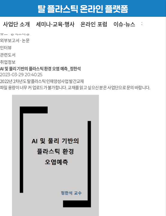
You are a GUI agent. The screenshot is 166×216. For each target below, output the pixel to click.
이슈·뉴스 (124, 24)
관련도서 (8, 55)
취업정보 (8, 62)
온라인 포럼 (94, 24)
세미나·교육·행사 (55, 24)
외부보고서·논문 (15, 40)
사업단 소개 (16, 24)
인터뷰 (6, 47)
